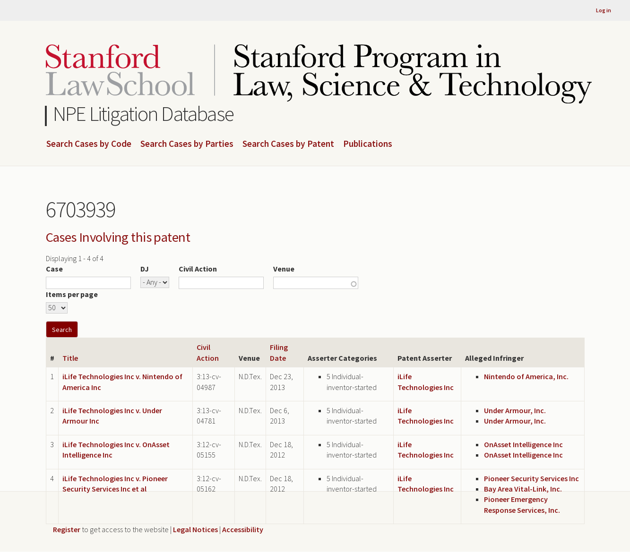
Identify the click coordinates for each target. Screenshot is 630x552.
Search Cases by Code (88, 144)
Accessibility (242, 529)
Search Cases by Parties (186, 144)
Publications (367, 144)
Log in (603, 10)
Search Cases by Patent (288, 144)
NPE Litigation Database (143, 114)
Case (54, 268)
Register (66, 529)
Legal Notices (195, 529)
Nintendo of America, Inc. (526, 376)
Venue (283, 268)
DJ (144, 268)
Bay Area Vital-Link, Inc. (523, 488)
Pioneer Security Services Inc (531, 478)
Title (70, 358)
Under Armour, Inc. (515, 410)
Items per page (72, 294)
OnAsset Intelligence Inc (523, 444)
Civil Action (198, 268)
